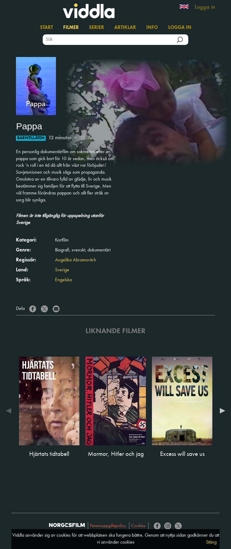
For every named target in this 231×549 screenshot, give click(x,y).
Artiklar (125, 27)
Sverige (62, 270)
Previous (10, 411)
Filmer (71, 27)
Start (46, 27)
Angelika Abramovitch (75, 260)
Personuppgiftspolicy (108, 526)
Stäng (211, 542)
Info (152, 27)
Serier (96, 27)
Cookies (138, 526)
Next (221, 411)
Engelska (63, 280)
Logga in (205, 7)
